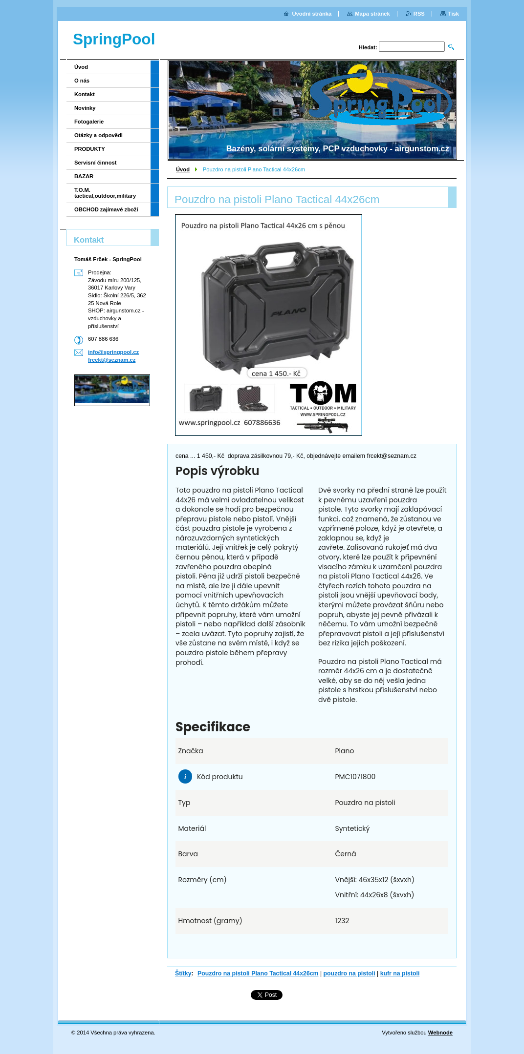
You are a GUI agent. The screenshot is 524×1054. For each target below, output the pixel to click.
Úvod (183, 169)
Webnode (440, 1032)
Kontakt (84, 94)
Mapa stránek (372, 14)
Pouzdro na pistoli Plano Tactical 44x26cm (257, 973)
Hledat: (368, 47)
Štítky (183, 973)
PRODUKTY (89, 149)
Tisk (453, 14)
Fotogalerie (89, 121)
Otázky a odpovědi (98, 135)
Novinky (85, 108)
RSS (419, 14)
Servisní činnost (95, 162)
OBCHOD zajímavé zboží (106, 209)
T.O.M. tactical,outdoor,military (105, 193)
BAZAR (83, 176)
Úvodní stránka (311, 14)
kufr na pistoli (400, 973)
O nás (81, 80)
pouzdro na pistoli (349, 973)
